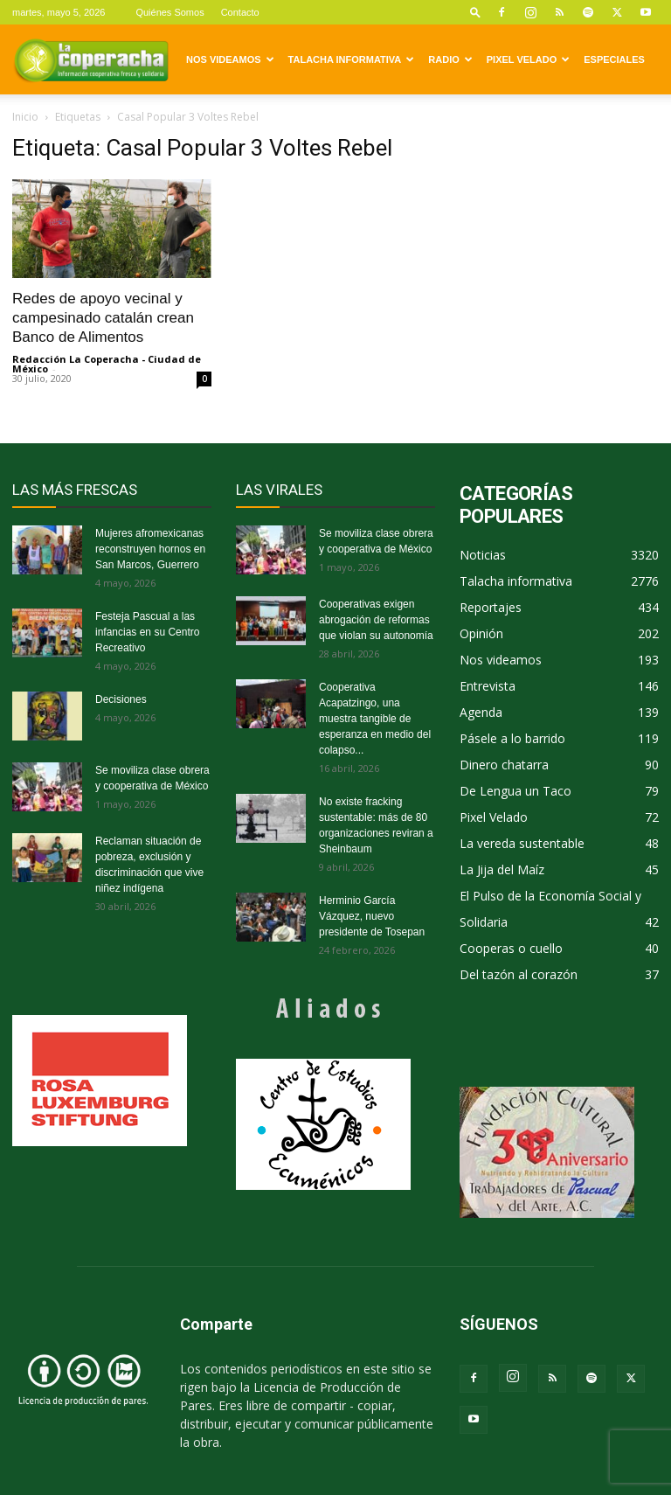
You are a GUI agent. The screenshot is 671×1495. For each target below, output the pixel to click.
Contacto (240, 12)
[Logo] (90, 59)
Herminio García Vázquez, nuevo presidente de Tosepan (372, 916)
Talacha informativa (351, 59)
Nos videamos (230, 59)
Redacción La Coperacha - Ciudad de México (106, 363)
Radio (450, 59)
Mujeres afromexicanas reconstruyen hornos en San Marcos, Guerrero (150, 549)
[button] (475, 11)
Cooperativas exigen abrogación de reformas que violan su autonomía (376, 620)
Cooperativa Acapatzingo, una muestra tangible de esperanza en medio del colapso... (375, 718)
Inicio (25, 116)
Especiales (614, 59)
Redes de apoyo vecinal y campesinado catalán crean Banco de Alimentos (103, 317)
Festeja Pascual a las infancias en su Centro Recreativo (147, 632)
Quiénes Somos (169, 12)
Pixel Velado (528, 59)
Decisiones (121, 699)
